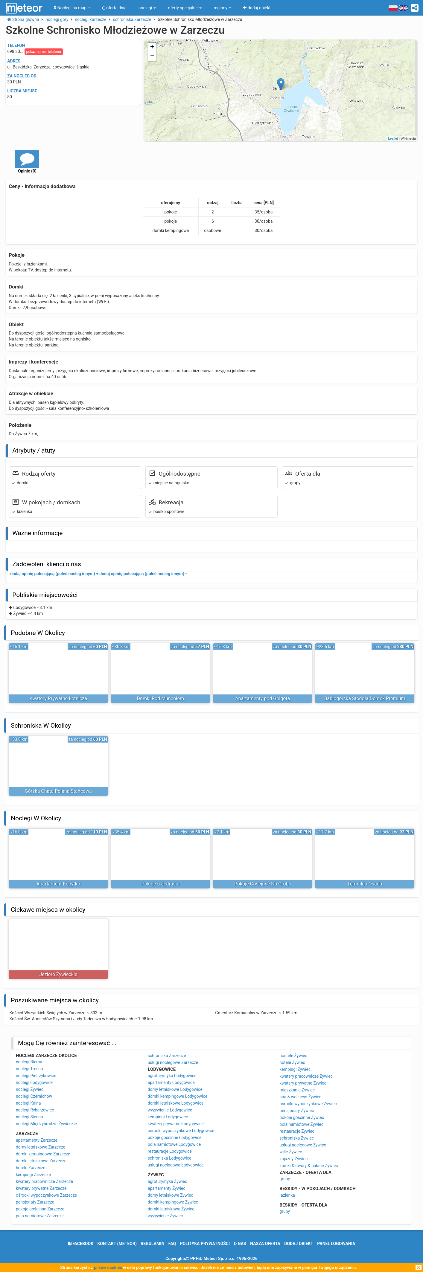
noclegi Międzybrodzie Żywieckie (46, 1123)
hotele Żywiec (292, 1062)
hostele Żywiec (293, 1055)
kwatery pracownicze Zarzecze (44, 1181)
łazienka (287, 1195)
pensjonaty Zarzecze (35, 1202)
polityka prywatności (205, 1243)
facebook (80, 1243)
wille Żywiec (290, 1151)
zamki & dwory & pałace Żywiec (308, 1165)
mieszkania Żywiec (297, 1090)
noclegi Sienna (29, 1116)
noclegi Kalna (28, 1103)
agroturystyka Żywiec (167, 1181)
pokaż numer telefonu (43, 52)
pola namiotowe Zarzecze (40, 1215)
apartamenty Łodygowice (171, 1082)
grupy (284, 1178)
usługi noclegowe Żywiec (302, 1145)
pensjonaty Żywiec (296, 1110)
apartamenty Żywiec (166, 1188)
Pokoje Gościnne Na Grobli (262, 884)
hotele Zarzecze (30, 1167)
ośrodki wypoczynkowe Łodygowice (181, 1130)
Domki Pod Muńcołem (160, 698)
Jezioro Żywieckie (58, 974)
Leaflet (393, 138)
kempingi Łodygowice (168, 1116)
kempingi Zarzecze (33, 1174)
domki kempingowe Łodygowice (178, 1096)
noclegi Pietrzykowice (36, 1075)
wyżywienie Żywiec (165, 1215)
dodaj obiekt (298, 1243)
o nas (240, 1243)
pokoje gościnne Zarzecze (40, 1209)
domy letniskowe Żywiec (170, 1195)
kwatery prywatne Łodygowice (176, 1123)
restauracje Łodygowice (170, 1151)
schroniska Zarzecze (167, 1055)
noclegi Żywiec (29, 1089)
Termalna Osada (364, 884)
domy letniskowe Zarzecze (40, 1147)
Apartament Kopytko (58, 884)
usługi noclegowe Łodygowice (176, 1165)
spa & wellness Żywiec (300, 1096)
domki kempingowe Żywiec (173, 1202)
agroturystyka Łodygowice (172, 1075)
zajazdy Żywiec (293, 1158)
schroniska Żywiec (296, 1138)
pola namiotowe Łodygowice (174, 1144)
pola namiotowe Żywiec (301, 1124)
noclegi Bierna (29, 1061)
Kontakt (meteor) (117, 1243)
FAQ (172, 1243)
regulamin (152, 1243)
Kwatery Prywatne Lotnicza (58, 698)
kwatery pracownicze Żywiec (306, 1076)
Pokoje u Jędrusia (160, 884)
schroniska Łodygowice (169, 1158)
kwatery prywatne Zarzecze (41, 1188)
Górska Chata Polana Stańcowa (58, 791)
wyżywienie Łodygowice (170, 1110)
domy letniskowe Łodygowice (175, 1089)
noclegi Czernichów (34, 1096)
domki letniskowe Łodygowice (176, 1103)
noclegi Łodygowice (34, 1082)
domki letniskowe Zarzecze (41, 1160)
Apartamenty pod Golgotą (262, 698)
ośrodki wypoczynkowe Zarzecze (46, 1195)
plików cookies (108, 1267)
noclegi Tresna (29, 1068)
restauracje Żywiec (296, 1131)
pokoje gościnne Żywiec (301, 1117)
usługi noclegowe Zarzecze (173, 1062)
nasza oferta (265, 1243)
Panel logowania (336, 1243)
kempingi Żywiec (295, 1069)
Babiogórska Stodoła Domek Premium (364, 698)
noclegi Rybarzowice (35, 1110)
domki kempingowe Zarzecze (43, 1154)
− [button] (152, 56)
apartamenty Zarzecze (36, 1140)
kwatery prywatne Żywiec (302, 1083)
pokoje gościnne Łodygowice (175, 1137)
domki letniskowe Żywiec (171, 1209)
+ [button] (152, 47)
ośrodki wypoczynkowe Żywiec (308, 1103)
